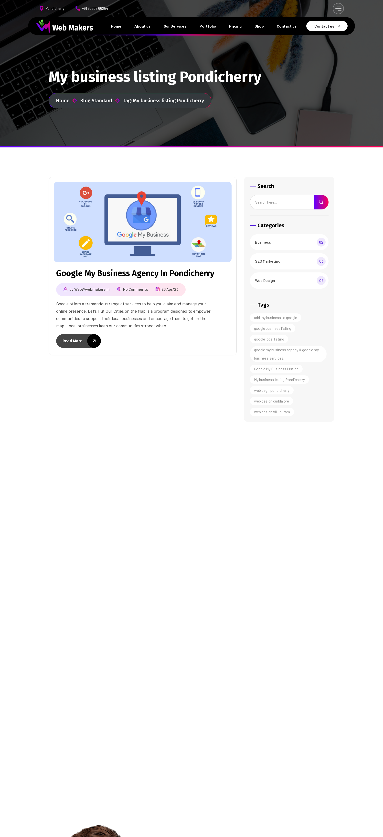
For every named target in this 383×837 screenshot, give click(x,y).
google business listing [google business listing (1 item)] (272, 328)
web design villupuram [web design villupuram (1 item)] (272, 411)
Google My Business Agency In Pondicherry (135, 273)
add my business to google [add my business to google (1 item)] (275, 317)
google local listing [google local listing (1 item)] (269, 339)
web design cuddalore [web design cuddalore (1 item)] (271, 401)
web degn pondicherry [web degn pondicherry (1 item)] (271, 390)
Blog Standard (100, 101)
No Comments (135, 289)
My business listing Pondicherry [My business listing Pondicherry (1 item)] (279, 379)
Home (66, 101)
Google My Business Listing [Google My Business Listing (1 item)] (276, 368)
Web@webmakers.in (92, 289)
